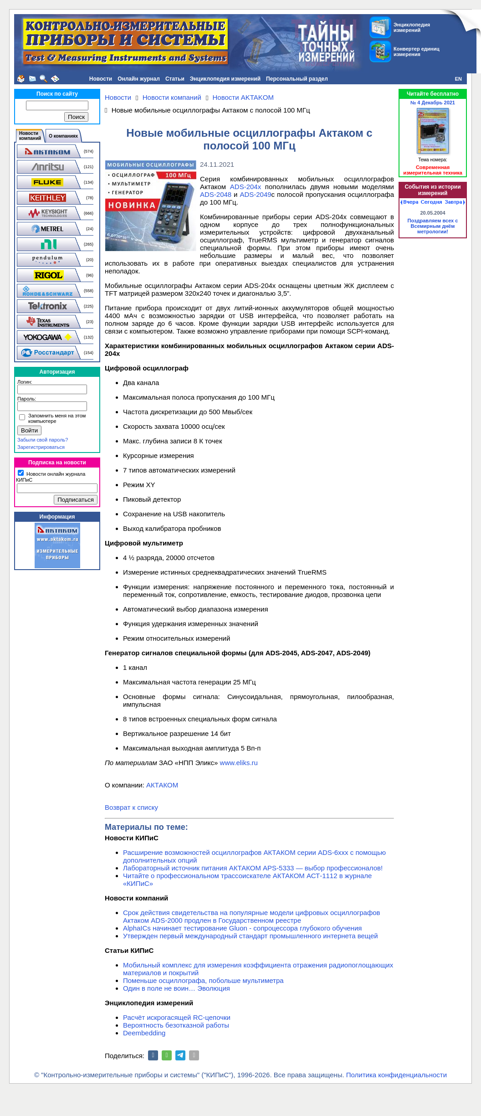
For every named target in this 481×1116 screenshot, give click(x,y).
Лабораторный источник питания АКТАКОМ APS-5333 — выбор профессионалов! (253, 868)
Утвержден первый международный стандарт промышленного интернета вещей (250, 936)
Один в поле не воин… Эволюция (176, 988)
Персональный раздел (297, 79)
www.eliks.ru (239, 762)
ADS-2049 (255, 194)
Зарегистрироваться (41, 447)
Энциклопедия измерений (225, 79)
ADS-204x (245, 186)
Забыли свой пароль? (42, 439)
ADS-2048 (215, 194)
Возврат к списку (131, 807)
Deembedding (144, 1033)
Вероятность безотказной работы (176, 1025)
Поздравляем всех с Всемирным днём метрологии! (433, 226)
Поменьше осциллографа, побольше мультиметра (203, 980)
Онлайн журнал (139, 79)
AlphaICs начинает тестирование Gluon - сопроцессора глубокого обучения (242, 928)
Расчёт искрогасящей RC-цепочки (176, 1017)
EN (458, 79)
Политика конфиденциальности (396, 1075)
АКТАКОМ (162, 785)
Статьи (174, 79)
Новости (100, 79)
